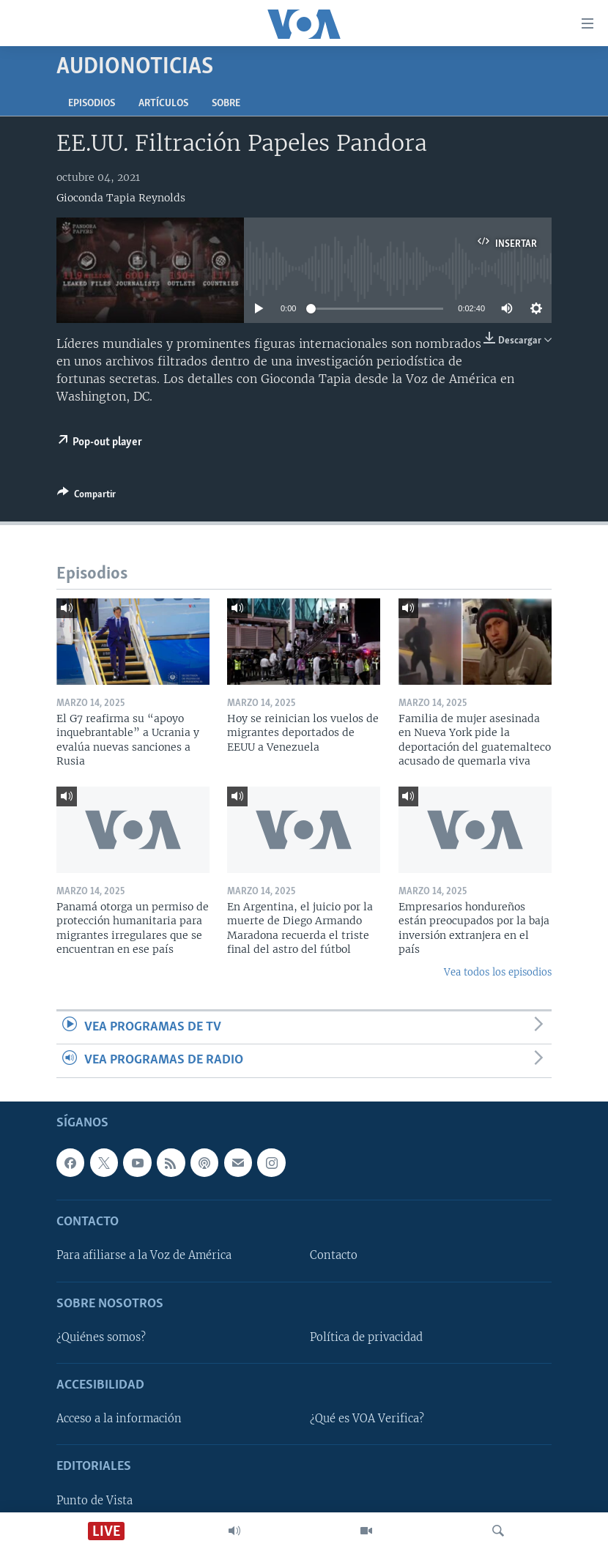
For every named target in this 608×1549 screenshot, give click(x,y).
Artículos (163, 103)
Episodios (91, 103)
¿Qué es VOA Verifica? (367, 1418)
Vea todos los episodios (498, 972)
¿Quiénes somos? (101, 1337)
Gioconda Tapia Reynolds (120, 197)
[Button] (86, 496)
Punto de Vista (94, 1500)
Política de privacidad (366, 1337)
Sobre (226, 103)
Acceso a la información (119, 1418)
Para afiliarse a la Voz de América (143, 1255)
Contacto (333, 1255)
